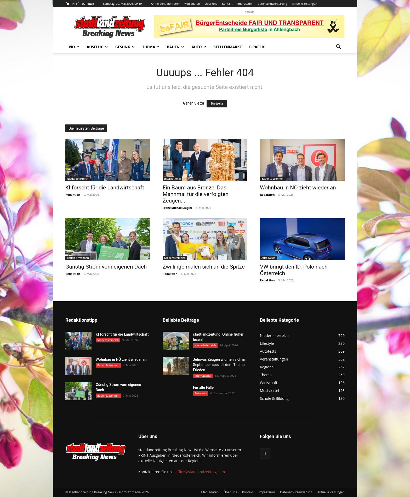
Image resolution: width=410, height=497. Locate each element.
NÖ (74, 46)
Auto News (268, 258)
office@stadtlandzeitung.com (200, 471)
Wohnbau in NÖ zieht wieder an (298, 187)
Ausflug (97, 46)
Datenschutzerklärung (272, 4)
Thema (151, 46)
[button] (338, 47)
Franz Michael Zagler (177, 208)
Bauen (175, 46)
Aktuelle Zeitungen (304, 4)
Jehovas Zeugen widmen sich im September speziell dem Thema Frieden (219, 364)
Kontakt (227, 4)
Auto (198, 46)
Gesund (125, 46)
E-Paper (256, 46)
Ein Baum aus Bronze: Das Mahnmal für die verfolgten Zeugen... (196, 194)
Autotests (201, 393)
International (172, 179)
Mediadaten (192, 4)
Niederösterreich (77, 179)
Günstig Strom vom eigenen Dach (106, 267)
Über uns (211, 4)
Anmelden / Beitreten (165, 4)
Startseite (216, 103)
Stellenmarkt (228, 46)
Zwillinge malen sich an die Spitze (204, 267)
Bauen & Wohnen (272, 179)
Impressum (245, 4)
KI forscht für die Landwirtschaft (104, 187)
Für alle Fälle (203, 387)
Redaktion (72, 194)
